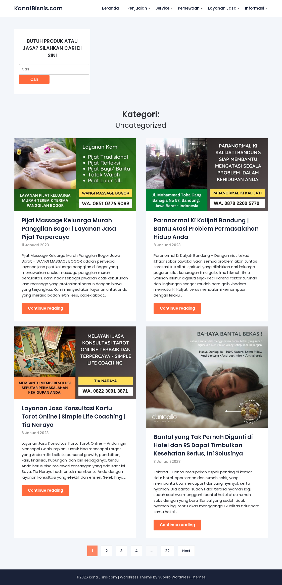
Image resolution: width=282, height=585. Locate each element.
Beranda (110, 8)
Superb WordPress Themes (182, 577)
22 (167, 550)
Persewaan (189, 8)
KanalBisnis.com (38, 8)
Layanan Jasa (222, 8)
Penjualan (137, 8)
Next (186, 550)
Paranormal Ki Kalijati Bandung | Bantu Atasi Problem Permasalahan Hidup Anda (206, 229)
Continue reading (45, 308)
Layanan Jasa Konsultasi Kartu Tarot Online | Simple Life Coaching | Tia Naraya (74, 416)
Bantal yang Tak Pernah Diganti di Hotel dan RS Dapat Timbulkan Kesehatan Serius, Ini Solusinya (203, 445)
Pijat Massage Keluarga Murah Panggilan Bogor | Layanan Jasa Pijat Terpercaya (69, 229)
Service (162, 8)
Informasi (254, 8)
